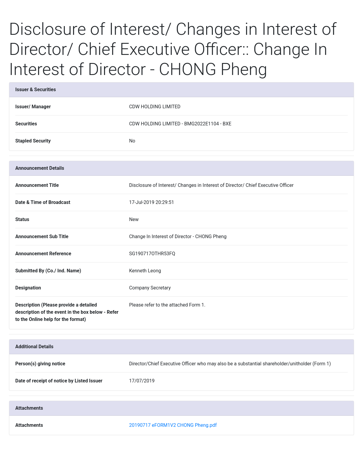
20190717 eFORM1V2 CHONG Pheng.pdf (173, 425)
